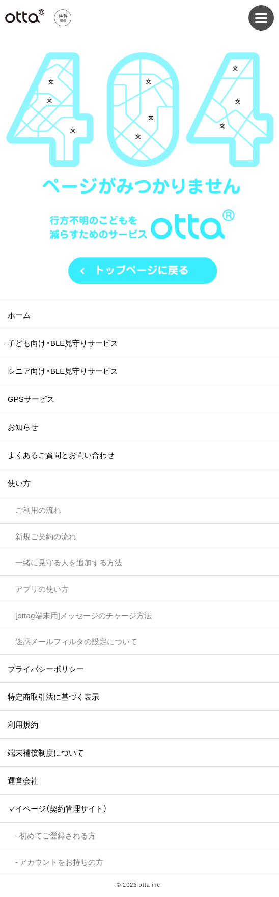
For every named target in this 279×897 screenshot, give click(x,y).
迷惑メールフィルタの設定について (76, 641)
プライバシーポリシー (46, 668)
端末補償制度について (46, 752)
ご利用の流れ (38, 509)
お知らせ (23, 426)
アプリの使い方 (42, 588)
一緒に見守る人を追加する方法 (68, 562)
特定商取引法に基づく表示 (53, 696)
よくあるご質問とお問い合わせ (61, 454)
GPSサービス (31, 398)
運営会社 (23, 780)
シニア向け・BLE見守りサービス (63, 371)
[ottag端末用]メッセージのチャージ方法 (83, 615)
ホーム (19, 315)
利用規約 (23, 724)
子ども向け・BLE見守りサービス (63, 343)
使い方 (19, 482)
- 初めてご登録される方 (55, 835)
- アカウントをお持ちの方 (59, 861)
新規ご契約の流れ (45, 536)
